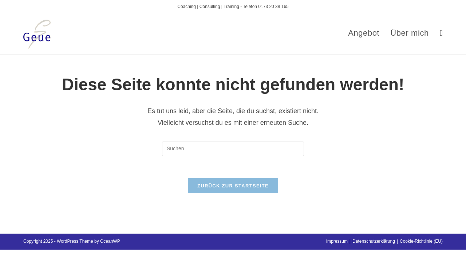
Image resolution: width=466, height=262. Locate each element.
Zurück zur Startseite (233, 185)
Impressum (337, 241)
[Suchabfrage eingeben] (233, 149)
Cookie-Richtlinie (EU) (421, 241)
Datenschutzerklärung (373, 241)
